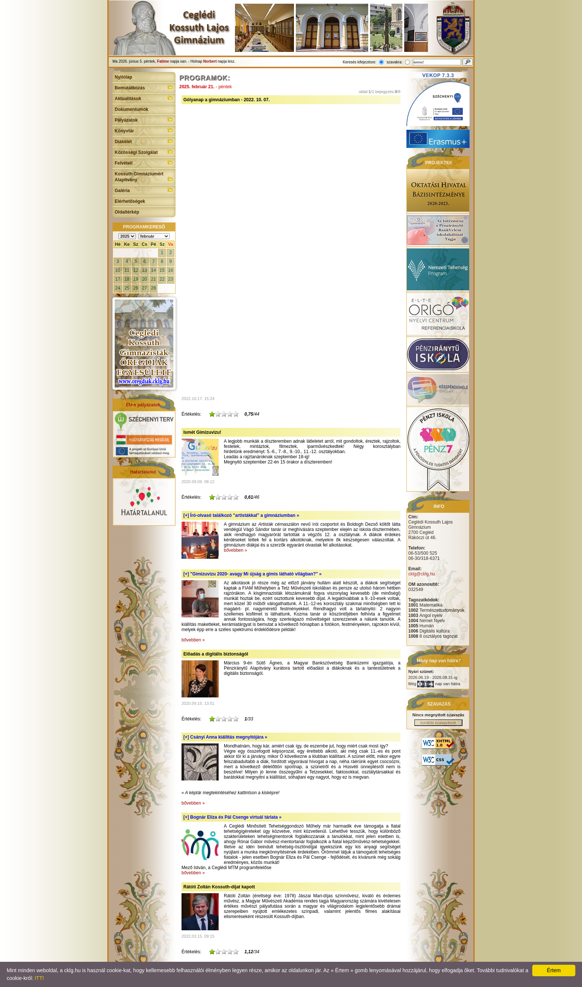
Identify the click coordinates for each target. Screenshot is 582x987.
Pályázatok (144, 119)
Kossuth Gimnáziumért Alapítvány (144, 176)
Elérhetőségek (130, 201)
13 (144, 270)
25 (126, 288)
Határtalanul (143, 472)
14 (153, 270)
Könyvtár (144, 130)
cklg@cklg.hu (421, 574)
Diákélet (144, 141)
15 (162, 270)
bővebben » (235, 550)
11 (126, 270)
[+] (241, 515)
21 (153, 279)
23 (170, 279)
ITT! (39, 978)
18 (126, 279)
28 (153, 288)
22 (162, 279)
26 (135, 288)
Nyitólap (123, 77)
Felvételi (144, 162)
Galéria (144, 189)
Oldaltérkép (127, 212)
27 (144, 288)
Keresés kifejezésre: (359, 62)
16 (170, 270)
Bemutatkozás (144, 87)
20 (144, 279)
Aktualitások (144, 98)
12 (135, 270)
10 (117, 270)
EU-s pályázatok (143, 404)
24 (117, 288)
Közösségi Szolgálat (144, 151)
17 (117, 279)
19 (135, 279)
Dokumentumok (131, 109)
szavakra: (394, 62)
